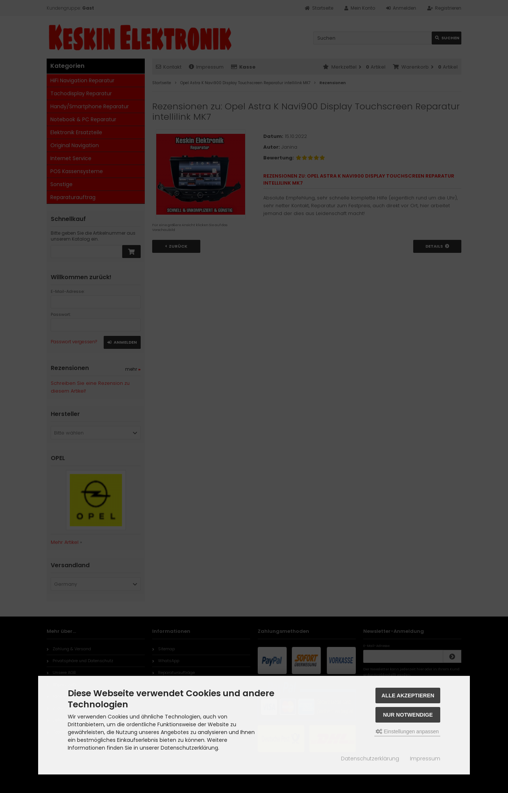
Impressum (425, 758)
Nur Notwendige (407, 715)
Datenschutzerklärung (370, 758)
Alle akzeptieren (407, 695)
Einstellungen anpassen (407, 731)
